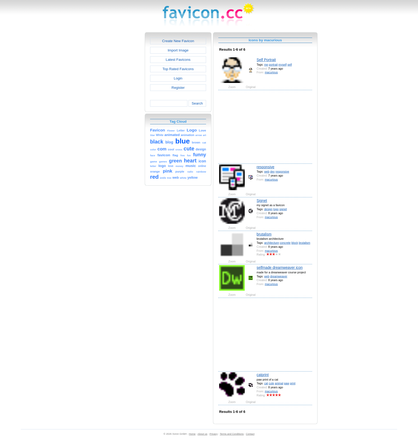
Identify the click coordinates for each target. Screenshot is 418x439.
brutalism (264, 234)
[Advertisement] (122, 112)
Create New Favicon (178, 41)
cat (266, 383)
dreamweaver (278, 276)
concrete (285, 242)
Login (178, 78)
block (294, 242)
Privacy (214, 434)
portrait (273, 64)
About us (202, 434)
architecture (271, 242)
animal (279, 383)
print (293, 383)
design (268, 209)
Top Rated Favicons (178, 69)
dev (272, 171)
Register (177, 88)
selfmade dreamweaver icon (280, 267)
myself (283, 64)
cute (271, 383)
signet (283, 209)
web (266, 171)
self (289, 64)
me (266, 64)
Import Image (178, 50)
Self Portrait (266, 60)
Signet (262, 200)
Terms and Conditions (232, 434)
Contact (250, 434)
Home (192, 434)
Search (197, 103)
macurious (271, 72)
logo (276, 209)
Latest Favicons (178, 60)
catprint (263, 375)
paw (286, 383)
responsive (266, 167)
